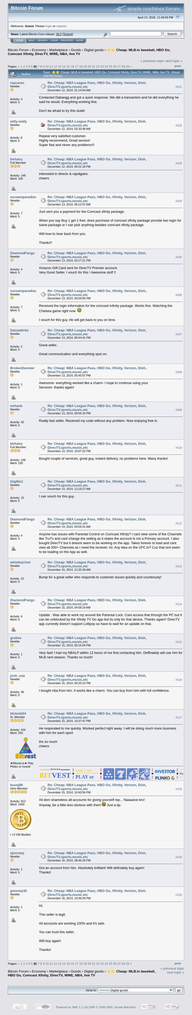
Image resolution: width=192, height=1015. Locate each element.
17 (76, 66)
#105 (179, 257)
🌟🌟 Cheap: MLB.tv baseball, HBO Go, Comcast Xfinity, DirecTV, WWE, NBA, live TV (81, 973)
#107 (179, 334)
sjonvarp (17, 853)
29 (127, 66)
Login (54, 40)
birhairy (16, 159)
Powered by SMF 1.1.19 (71, 1007)
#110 (179, 447)
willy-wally (18, 121)
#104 (179, 201)
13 (59, 66)
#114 (179, 604)
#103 (179, 163)
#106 (179, 294)
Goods (76, 50)
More (79, 40)
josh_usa (17, 676)
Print (178, 66)
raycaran (17, 83)
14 (64, 66)
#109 (179, 410)
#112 (179, 523)
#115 (179, 642)
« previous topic (152, 61)
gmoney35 (18, 891)
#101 (179, 86)
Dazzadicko (19, 330)
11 (51, 66)
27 (119, 66)
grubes (15, 638)
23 (102, 66)
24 (106, 66)
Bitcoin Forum (18, 50)
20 (89, 66)
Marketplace (58, 50)
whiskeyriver (20, 562)
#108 (179, 372)
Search (43, 40)
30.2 (58, 34)
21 (93, 66)
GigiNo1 (16, 481)
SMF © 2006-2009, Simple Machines (112, 1007)
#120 (179, 895)
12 (55, 66)
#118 (179, 789)
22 (98, 66)
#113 (179, 566)
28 (123, 66)
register (61, 26)
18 (81, 66)
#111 (179, 485)
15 (68, 66)
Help (31, 40)
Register (67, 40)
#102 (179, 125)
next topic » (174, 61)
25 (110, 66)
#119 (179, 857)
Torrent (67, 34)
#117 (179, 717)
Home (19, 40)
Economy (39, 50)
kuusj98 (16, 785)
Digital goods (94, 50)
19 (85, 66)
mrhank (16, 406)
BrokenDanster (22, 368)
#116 (179, 680)
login (49, 26)
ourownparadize (23, 197)
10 (47, 66)
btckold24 (18, 713)
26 (114, 66)
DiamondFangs (22, 253)
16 (72, 66)
